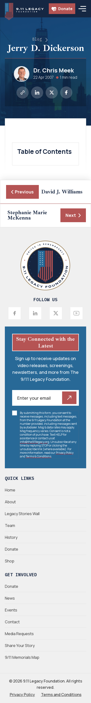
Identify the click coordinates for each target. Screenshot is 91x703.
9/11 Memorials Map (22, 657)
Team (10, 525)
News (10, 598)
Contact (12, 622)
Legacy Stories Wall (22, 513)
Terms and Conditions (61, 694)
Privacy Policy (65, 453)
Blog (37, 39)
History (11, 537)
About (10, 501)
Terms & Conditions (38, 456)
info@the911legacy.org (34, 442)
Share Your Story (20, 645)
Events (11, 610)
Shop (9, 561)
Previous (22, 192)
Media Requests (19, 633)
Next (73, 215)
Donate (62, 8)
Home (10, 490)
